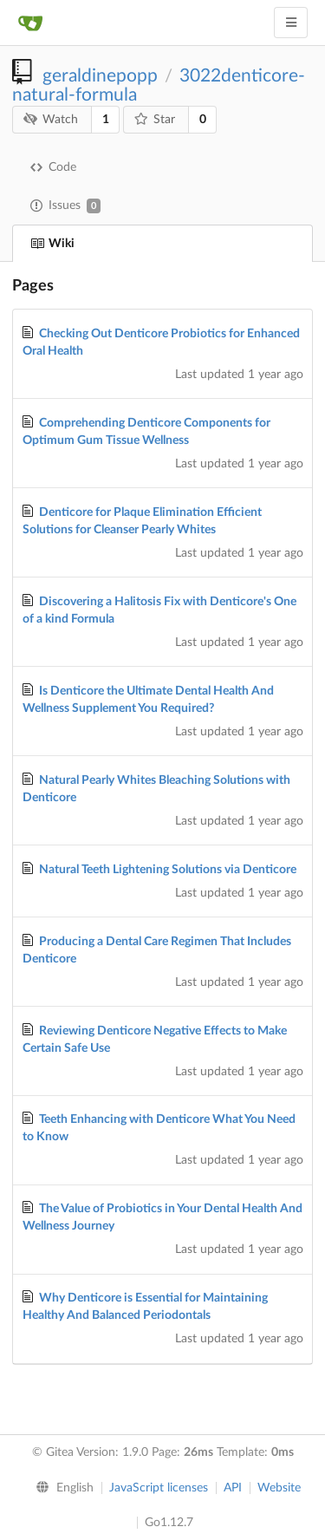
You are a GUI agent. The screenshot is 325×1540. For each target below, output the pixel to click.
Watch (51, 119)
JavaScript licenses (158, 1488)
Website (279, 1488)
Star (155, 119)
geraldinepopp (100, 76)
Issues (65, 206)
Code (53, 167)
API (233, 1488)
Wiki (52, 244)
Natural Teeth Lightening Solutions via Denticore (167, 870)
